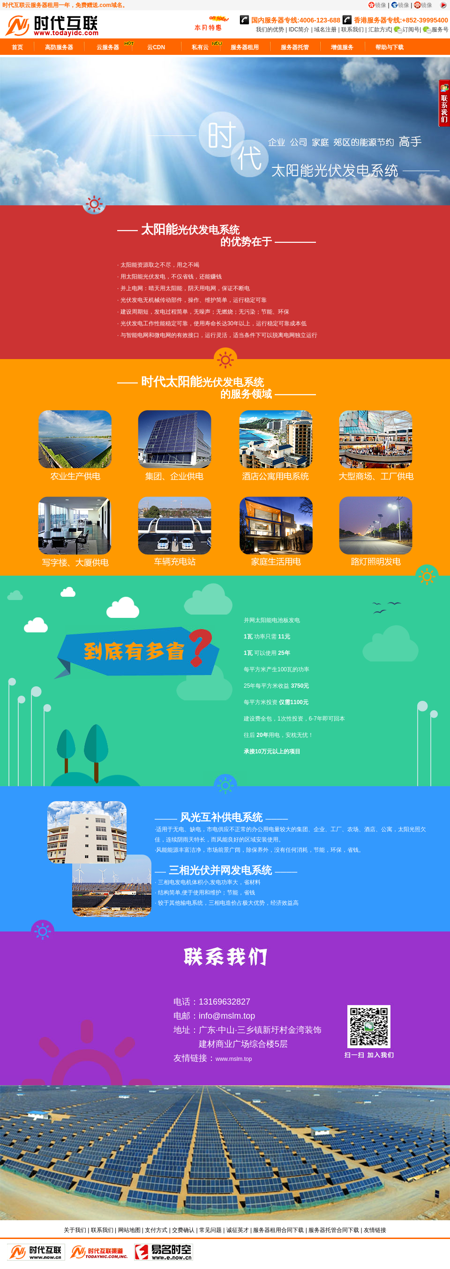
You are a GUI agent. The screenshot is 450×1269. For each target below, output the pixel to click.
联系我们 (352, 29)
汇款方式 (379, 29)
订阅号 (411, 29)
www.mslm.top (234, 1059)
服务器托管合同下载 (333, 1230)
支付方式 (156, 1230)
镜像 (380, 5)
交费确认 (183, 1230)
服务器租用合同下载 (278, 1230)
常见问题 (210, 1230)
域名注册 (325, 29)
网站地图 (129, 1230)
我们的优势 (270, 29)
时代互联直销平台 (36, 1252)
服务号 (440, 29)
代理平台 (100, 1252)
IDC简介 (300, 29)
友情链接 (375, 1230)
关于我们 (75, 1230)
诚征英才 (237, 1230)
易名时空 (163, 1252)
